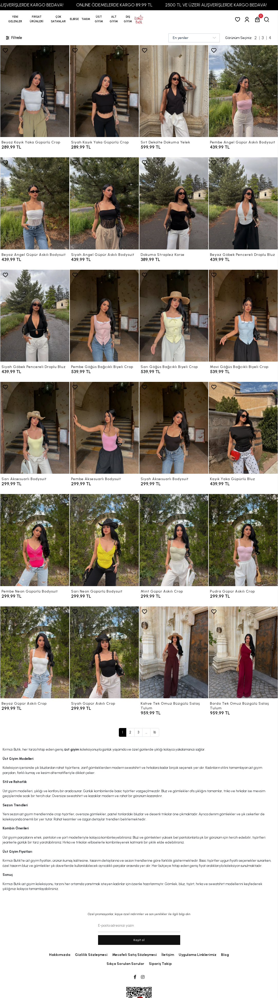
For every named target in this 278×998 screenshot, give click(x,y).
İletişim (167, 955)
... (146, 732)
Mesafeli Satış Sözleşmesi (134, 955)
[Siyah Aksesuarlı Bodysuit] (173, 428)
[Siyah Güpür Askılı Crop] (104, 652)
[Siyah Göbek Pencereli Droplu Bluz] (34, 316)
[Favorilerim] (239, 19)
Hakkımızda (59, 955)
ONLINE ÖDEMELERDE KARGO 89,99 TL (123, 4)
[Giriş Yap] (248, 19)
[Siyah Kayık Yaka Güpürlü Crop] (104, 91)
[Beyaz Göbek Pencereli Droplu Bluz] (243, 203)
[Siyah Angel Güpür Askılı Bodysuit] (104, 203)
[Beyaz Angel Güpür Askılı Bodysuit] (34, 203)
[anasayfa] (139, 19)
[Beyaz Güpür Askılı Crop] (34, 652)
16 (155, 732)
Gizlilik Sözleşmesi (91, 955)
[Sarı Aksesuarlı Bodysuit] (34, 428)
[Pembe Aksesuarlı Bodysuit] (104, 428)
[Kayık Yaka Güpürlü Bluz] (243, 428)
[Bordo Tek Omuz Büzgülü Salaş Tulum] (243, 652)
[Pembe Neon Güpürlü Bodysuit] (34, 540)
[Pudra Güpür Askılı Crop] (243, 540)
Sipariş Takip (160, 964)
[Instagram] (143, 977)
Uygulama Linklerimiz (197, 955)
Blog (225, 955)
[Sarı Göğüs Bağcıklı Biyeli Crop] (173, 316)
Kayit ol (139, 940)
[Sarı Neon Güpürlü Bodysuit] (104, 540)
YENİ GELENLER (15, 19)
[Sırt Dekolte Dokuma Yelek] (173, 91)
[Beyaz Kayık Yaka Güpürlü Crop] (34, 91)
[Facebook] (135, 977)
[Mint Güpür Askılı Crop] (173, 540)
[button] (36, 19)
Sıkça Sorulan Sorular (125, 964)
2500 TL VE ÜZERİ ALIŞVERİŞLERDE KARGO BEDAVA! (224, 4)
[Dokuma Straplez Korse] (173, 203)
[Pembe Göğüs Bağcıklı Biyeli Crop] (104, 316)
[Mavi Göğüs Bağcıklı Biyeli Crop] (243, 316)
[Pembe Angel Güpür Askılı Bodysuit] (243, 91)
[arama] (268, 19)
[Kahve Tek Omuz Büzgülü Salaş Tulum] (173, 652)
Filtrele (13, 37)
